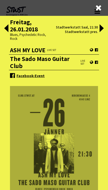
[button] (6, 29)
